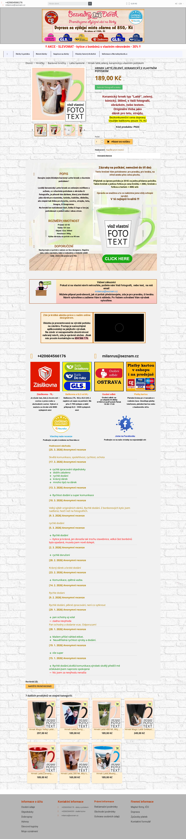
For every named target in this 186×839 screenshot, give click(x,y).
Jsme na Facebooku (125, 436)
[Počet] (98, 141)
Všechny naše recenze (61, 436)
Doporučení (63, 246)
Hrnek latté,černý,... (74, 729)
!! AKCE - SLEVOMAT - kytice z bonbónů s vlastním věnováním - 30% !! (93, 46)
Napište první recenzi (115, 150)
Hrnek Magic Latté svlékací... (139, 729)
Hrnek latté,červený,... (42, 773)
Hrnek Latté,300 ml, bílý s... (74, 773)
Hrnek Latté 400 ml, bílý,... (107, 729)
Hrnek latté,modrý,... (107, 773)
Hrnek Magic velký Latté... (42, 729)
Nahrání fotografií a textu (108, 87)
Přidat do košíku (118, 141)
